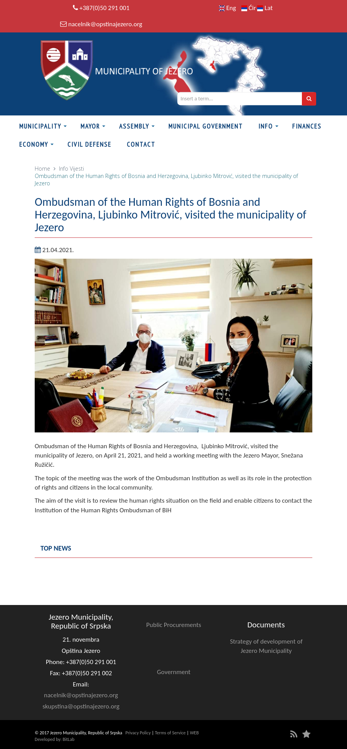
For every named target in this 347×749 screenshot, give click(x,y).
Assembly (134, 126)
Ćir (249, 8)
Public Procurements (173, 625)
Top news (55, 548)
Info (265, 126)
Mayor (90, 126)
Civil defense (89, 144)
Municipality (40, 126)
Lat (265, 8)
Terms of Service (170, 732)
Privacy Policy (138, 732)
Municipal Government (205, 126)
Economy (33, 144)
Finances (307, 126)
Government (173, 672)
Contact (141, 144)
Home (42, 168)
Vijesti (77, 168)
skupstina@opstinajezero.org (81, 706)
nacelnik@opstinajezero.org (105, 24)
